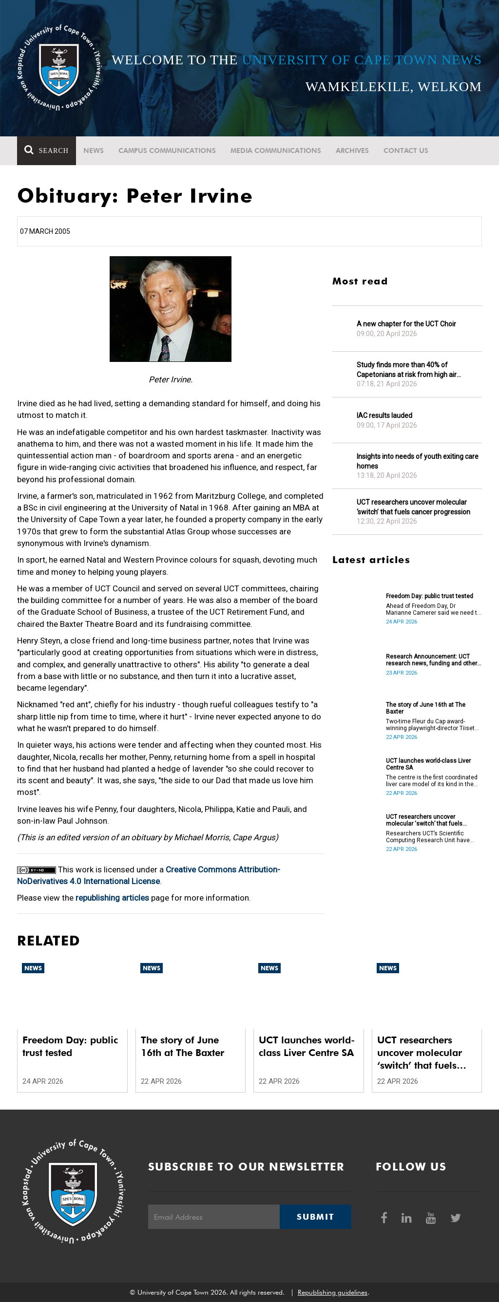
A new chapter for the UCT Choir (406, 324)
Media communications (275, 150)
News (93, 150)
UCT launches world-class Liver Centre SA (428, 764)
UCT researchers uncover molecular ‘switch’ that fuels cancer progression (413, 507)
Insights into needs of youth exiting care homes (418, 461)
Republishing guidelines (332, 1292)
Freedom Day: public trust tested (429, 596)
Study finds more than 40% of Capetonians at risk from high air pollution (407, 370)
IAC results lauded (384, 415)
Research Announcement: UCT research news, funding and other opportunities (431, 660)
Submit (315, 1217)
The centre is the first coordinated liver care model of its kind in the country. (432, 781)
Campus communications (167, 150)
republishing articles (112, 898)
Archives (352, 150)
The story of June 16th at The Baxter (425, 708)
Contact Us (406, 150)
